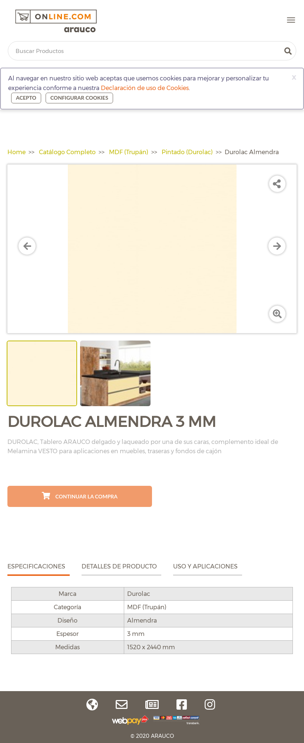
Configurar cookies (79, 97)
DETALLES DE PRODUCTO (119, 566)
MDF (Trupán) (128, 152)
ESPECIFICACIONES (36, 566)
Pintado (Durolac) (187, 152)
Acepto (26, 97)
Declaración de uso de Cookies (145, 88)
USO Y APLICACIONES (205, 566)
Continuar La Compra (80, 496)
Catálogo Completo (67, 152)
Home (16, 152)
